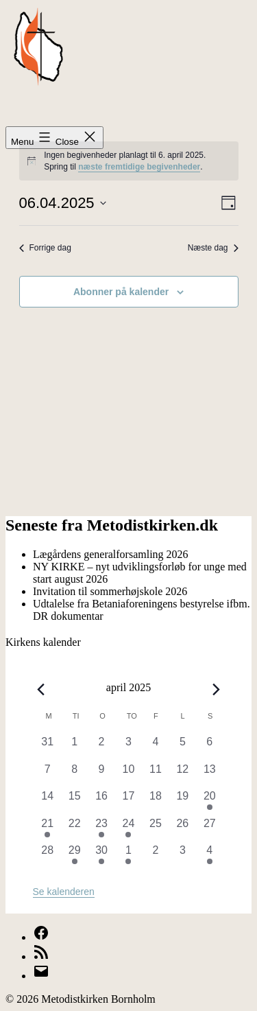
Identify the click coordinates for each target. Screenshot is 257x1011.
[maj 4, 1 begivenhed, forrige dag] (209, 855)
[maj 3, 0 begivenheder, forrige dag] (182, 855)
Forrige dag (45, 248)
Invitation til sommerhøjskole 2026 (110, 591)
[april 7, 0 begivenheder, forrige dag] (47, 774)
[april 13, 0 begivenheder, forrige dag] (209, 774)
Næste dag (213, 248)
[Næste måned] (216, 690)
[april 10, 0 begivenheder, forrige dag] (128, 774)
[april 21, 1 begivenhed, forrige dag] (47, 828)
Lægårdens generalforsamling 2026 (110, 554)
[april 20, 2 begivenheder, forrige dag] (209, 801)
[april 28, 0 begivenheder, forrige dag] (47, 855)
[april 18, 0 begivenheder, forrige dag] (155, 801)
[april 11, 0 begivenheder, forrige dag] (155, 774)
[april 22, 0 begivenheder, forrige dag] (74, 828)
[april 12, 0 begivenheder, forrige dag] (182, 774)
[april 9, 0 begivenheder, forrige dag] (101, 774)
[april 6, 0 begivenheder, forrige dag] (209, 747)
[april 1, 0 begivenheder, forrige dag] (74, 747)
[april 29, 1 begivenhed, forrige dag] (74, 855)
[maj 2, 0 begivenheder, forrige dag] (155, 855)
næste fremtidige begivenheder (139, 167)
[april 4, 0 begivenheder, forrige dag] (155, 747)
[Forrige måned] (41, 690)
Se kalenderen (64, 891)
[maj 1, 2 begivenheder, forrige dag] (128, 855)
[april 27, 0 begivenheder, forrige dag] (209, 828)
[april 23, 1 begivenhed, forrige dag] (101, 828)
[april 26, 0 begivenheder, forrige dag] (182, 828)
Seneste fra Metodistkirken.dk (111, 525)
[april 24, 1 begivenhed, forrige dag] (128, 828)
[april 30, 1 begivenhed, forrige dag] (101, 855)
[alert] (128, 161)
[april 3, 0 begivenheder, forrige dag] (128, 747)
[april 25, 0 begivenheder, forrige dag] (155, 828)
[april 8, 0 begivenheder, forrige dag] (74, 774)
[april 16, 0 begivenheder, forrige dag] (101, 801)
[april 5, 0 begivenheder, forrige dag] (182, 747)
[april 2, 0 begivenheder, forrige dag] (101, 747)
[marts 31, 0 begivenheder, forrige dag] (47, 747)
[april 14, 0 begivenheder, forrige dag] (47, 801)
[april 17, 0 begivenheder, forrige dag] (128, 801)
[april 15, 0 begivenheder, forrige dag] (74, 801)
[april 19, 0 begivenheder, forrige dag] (182, 801)
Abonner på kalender (121, 291)
